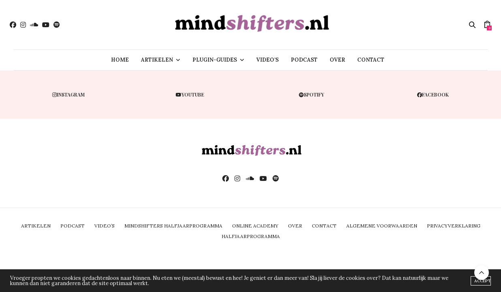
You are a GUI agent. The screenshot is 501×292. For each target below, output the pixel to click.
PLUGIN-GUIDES (214, 59)
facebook (433, 94)
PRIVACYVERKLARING (453, 226)
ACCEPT (482, 280)
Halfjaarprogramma (251, 236)
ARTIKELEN (157, 59)
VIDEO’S (267, 59)
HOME (120, 59)
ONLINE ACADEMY (255, 226)
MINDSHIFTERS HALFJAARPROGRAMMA (173, 226)
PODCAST (304, 59)
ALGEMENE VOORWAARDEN (381, 226)
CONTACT (370, 59)
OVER (337, 59)
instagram (68, 94)
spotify (311, 94)
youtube (190, 94)
